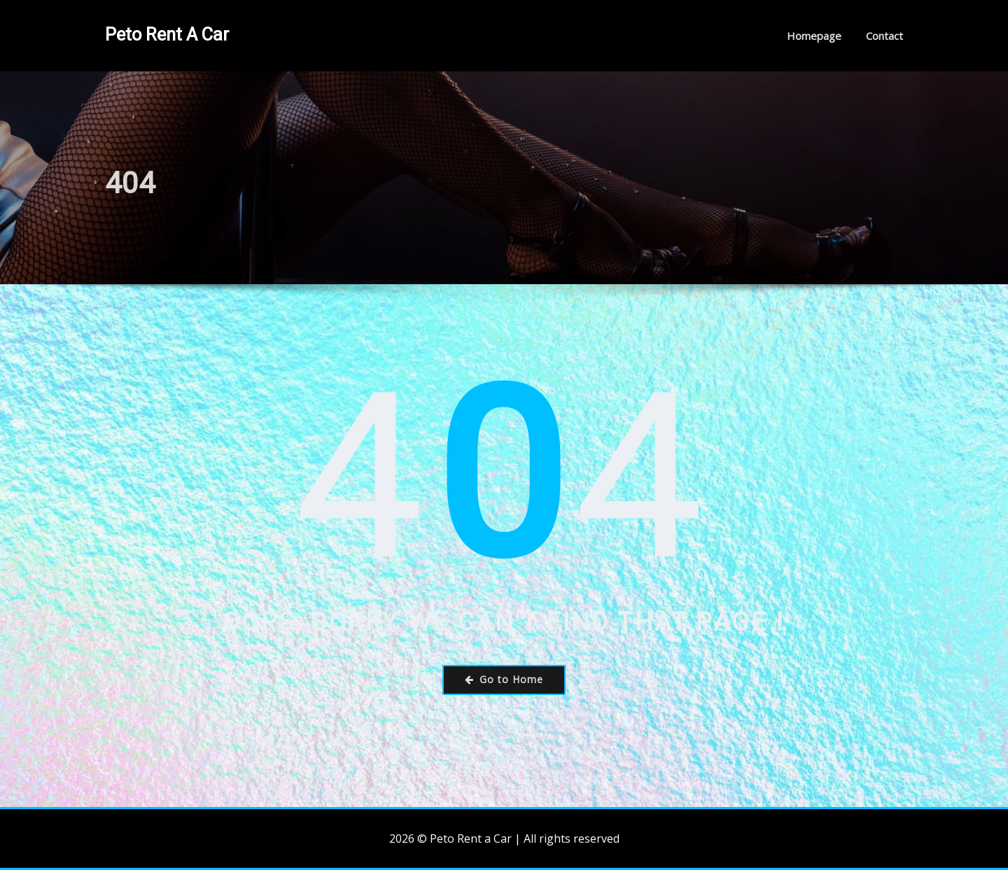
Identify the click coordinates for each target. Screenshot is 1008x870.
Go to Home (504, 679)
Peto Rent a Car (167, 34)
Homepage (814, 36)
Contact (884, 36)
